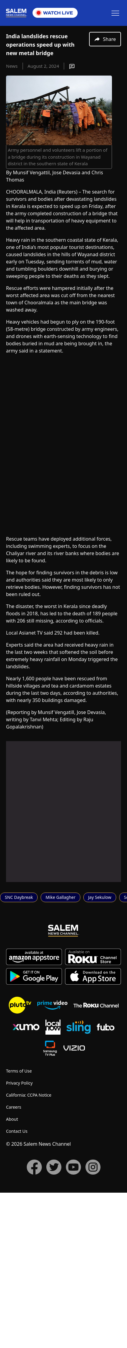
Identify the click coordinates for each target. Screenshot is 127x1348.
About (12, 1274)
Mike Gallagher (60, 1052)
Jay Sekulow (99, 1052)
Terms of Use (19, 1226)
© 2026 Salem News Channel (38, 1299)
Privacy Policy (19, 1238)
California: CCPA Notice (28, 1250)
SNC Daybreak (19, 1052)
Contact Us (16, 1286)
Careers (13, 1262)
